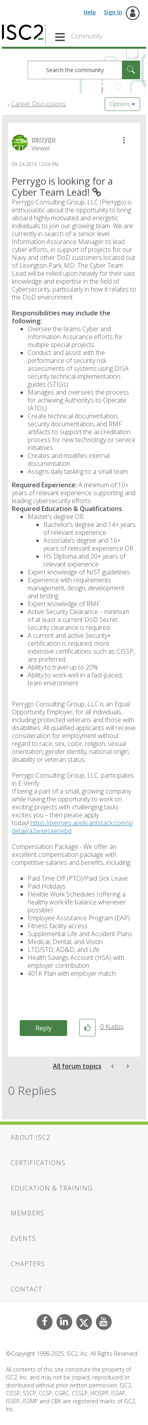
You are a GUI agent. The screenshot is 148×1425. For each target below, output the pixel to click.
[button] (124, 140)
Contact (26, 1289)
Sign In (113, 12)
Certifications (38, 1162)
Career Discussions (38, 103)
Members (27, 1213)
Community (86, 36)
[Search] (84, 70)
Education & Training (52, 1188)
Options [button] (120, 104)
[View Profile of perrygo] (44, 139)
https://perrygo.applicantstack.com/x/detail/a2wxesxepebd (72, 826)
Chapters (28, 1263)
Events (23, 1238)
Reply (44, 1028)
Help (90, 12)
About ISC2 (30, 1137)
